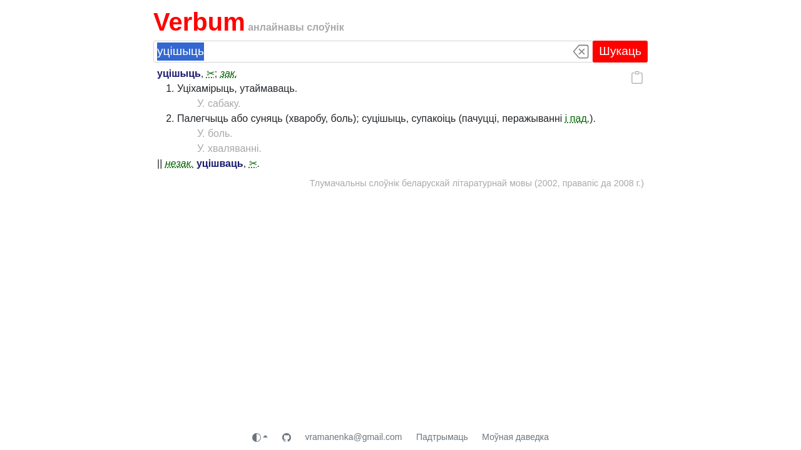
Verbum (199, 22)
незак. (179, 163)
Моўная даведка (515, 437)
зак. (229, 73)
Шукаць (620, 51)
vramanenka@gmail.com (353, 437)
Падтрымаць (442, 437)
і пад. (577, 118)
